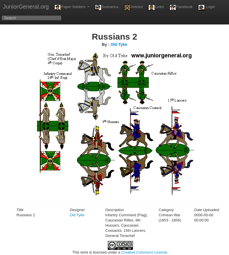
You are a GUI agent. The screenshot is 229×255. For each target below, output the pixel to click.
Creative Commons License (144, 252)
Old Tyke (119, 44)
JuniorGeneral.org (26, 6)
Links (156, 7)
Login (206, 7)
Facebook (181, 7)
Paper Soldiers (71, 7)
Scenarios (106, 7)
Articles (133, 7)
